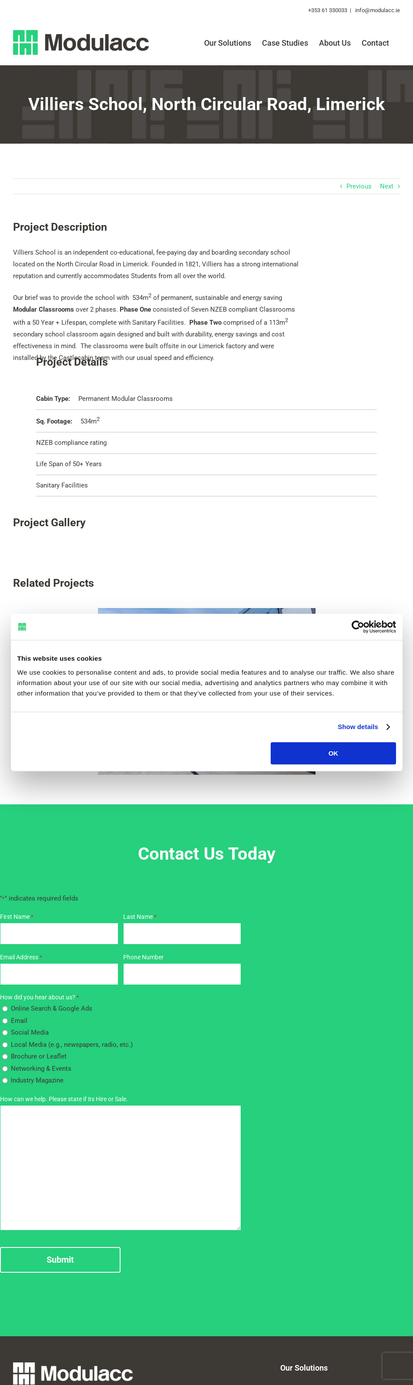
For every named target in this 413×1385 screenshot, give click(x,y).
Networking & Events (41, 1068)
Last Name (140, 917)
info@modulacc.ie (377, 10)
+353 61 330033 (327, 10)
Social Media (30, 1032)
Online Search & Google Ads (51, 1008)
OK (334, 753)
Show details (358, 726)
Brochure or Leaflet (39, 1056)
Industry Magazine (37, 1080)
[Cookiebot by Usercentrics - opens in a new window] (358, 626)
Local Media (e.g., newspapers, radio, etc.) (72, 1045)
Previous (359, 186)
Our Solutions (304, 1367)
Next (386, 186)
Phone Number (143, 957)
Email (19, 1021)
